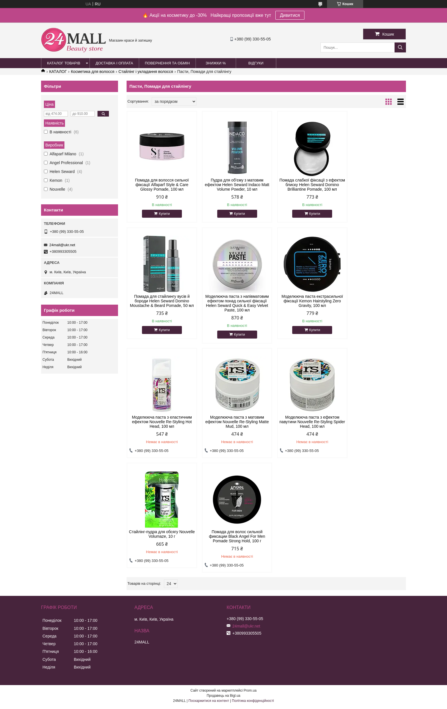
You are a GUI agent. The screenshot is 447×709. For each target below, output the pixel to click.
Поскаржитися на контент (208, 595)
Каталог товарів (63, 63)
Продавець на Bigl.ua (223, 590)
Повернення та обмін (167, 63)
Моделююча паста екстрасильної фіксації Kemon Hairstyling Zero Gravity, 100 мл (231, 305)
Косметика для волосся (93, 71)
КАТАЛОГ (58, 71)
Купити (162, 214)
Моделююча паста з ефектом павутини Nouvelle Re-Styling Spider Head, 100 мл (160, 431)
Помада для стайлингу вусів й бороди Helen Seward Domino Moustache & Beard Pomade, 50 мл (372, 187)
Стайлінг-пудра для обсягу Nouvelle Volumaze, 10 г (230, 428)
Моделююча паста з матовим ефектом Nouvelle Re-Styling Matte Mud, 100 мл (373, 305)
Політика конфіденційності (253, 595)
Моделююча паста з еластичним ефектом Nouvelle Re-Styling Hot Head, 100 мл (302, 305)
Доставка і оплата (114, 63)
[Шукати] (400, 47)
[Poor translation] (21, 626)
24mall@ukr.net (62, 245)
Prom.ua (250, 585)
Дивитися (290, 15)
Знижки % (216, 63)
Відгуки (255, 63)
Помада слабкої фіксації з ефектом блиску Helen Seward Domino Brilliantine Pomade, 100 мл (302, 187)
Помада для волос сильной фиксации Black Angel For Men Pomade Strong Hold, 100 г (302, 431)
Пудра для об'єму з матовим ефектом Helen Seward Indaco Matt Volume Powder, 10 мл (231, 184)
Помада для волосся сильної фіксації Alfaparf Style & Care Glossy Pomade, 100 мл (160, 184)
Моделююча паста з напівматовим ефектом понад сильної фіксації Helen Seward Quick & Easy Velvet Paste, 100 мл (160, 310)
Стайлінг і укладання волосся (146, 71)
